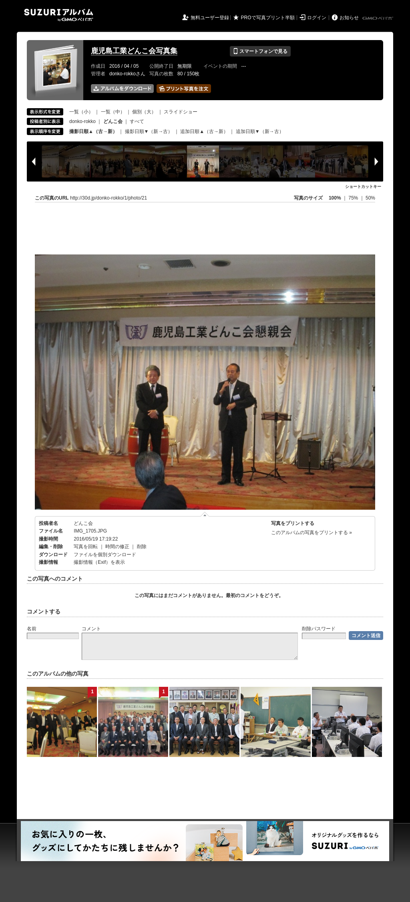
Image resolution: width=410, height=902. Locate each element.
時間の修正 (117, 546)
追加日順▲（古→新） (204, 131)
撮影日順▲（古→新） (93, 131)
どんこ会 (83, 523)
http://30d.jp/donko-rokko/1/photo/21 (108, 198)
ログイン (316, 17)
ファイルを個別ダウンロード (105, 554)
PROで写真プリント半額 (268, 17)
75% (353, 198)
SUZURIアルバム (58, 15)
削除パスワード (319, 629)
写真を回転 (86, 546)
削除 (142, 546)
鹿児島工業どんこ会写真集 (134, 51)
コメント (91, 629)
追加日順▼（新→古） (260, 131)
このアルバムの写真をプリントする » (311, 532)
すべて (137, 121)
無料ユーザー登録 (210, 17)
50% (370, 198)
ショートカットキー (363, 186)
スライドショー (180, 112)
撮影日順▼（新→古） (149, 131)
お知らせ (349, 17)
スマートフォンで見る (260, 51)
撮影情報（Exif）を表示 (99, 562)
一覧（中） (113, 112)
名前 (31, 629)
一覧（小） (81, 112)
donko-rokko (82, 121)
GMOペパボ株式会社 (378, 18)
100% (335, 198)
